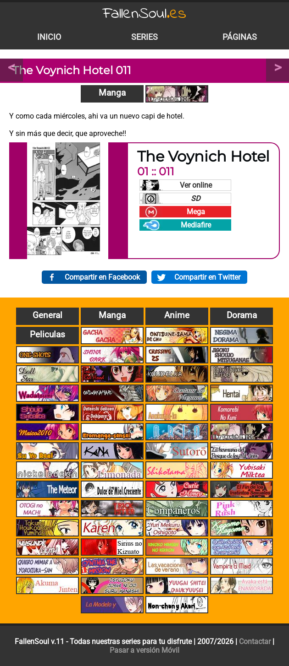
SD (195, 198)
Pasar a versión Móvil (144, 650)
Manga (112, 92)
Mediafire (196, 225)
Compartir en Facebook (102, 277)
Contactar (255, 641)
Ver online (196, 185)
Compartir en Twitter (207, 277)
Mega (196, 211)
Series (144, 37)
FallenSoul (144, 14)
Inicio (49, 37)
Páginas (239, 37)
